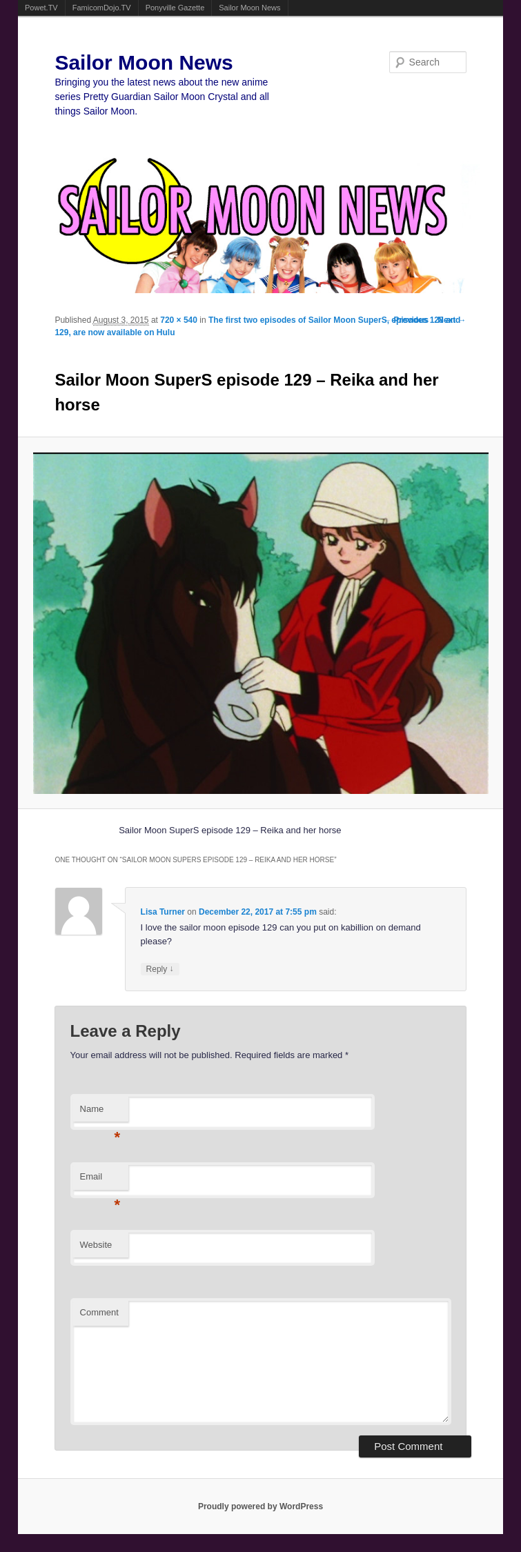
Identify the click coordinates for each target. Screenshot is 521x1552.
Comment (99, 1312)
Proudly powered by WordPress (260, 1506)
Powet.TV (41, 7)
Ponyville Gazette (175, 7)
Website (96, 1245)
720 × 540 (178, 320)
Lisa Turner (163, 912)
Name (100, 1113)
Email (100, 1180)
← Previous (406, 320)
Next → (452, 320)
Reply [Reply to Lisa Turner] (160, 969)
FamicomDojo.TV (101, 7)
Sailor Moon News (249, 7)
